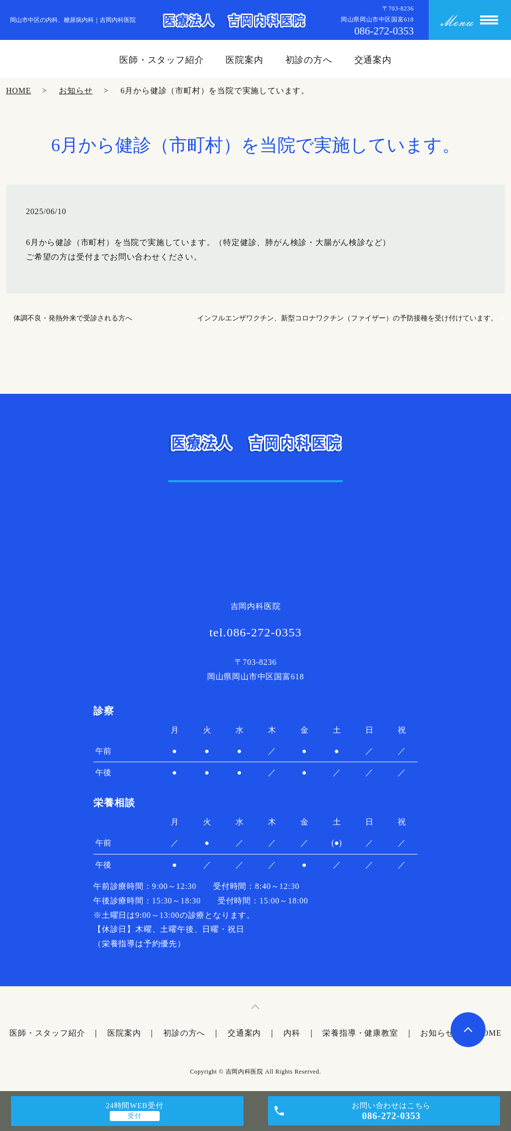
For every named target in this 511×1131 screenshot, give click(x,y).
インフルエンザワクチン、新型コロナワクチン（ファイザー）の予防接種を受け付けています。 (347, 318)
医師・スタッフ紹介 (161, 60)
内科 (291, 1033)
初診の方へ (309, 60)
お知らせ (75, 90)
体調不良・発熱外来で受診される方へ (72, 318)
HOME (18, 90)
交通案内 (373, 60)
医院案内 (244, 60)
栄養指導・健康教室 (360, 1033)
